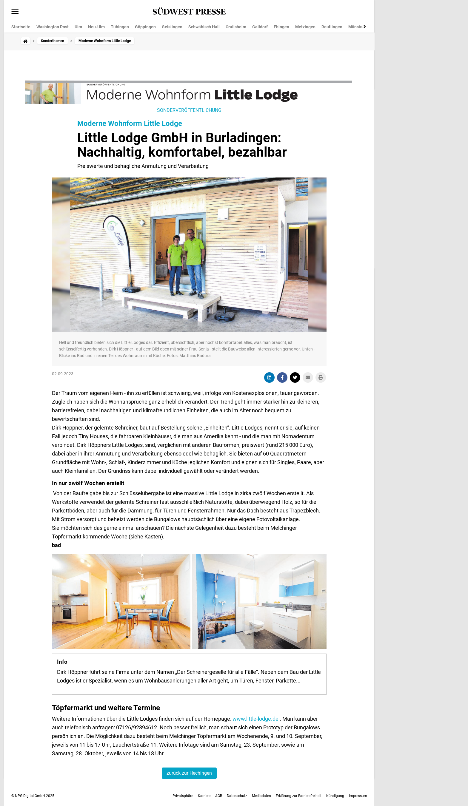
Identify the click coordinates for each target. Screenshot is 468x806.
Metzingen (305, 26)
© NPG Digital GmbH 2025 (32, 796)
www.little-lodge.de (256, 719)
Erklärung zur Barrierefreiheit (298, 796)
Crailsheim (236, 26)
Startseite (20, 26)
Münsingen (359, 26)
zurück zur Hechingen (189, 773)
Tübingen (120, 26)
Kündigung (335, 796)
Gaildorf (260, 26)
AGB (218, 796)
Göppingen (145, 26)
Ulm (78, 26)
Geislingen (172, 26)
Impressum (358, 796)
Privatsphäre (183, 796)
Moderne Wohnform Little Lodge (129, 123)
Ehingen (281, 26)
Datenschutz (237, 796)
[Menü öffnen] (15, 12)
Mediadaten (261, 796)
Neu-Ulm (96, 26)
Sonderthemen (52, 41)
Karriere (204, 796)
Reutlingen (331, 26)
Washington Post (52, 26)
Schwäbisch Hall (204, 26)
